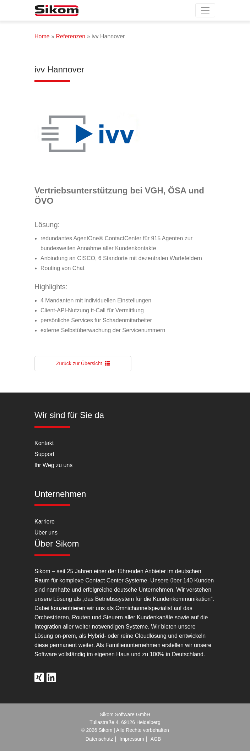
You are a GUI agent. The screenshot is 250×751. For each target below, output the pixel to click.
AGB (156, 739)
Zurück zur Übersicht (83, 363)
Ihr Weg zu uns (53, 465)
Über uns (46, 533)
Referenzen (70, 36)
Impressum (132, 739)
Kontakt (44, 443)
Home (42, 36)
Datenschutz (99, 739)
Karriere (44, 522)
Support (44, 454)
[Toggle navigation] (205, 10)
